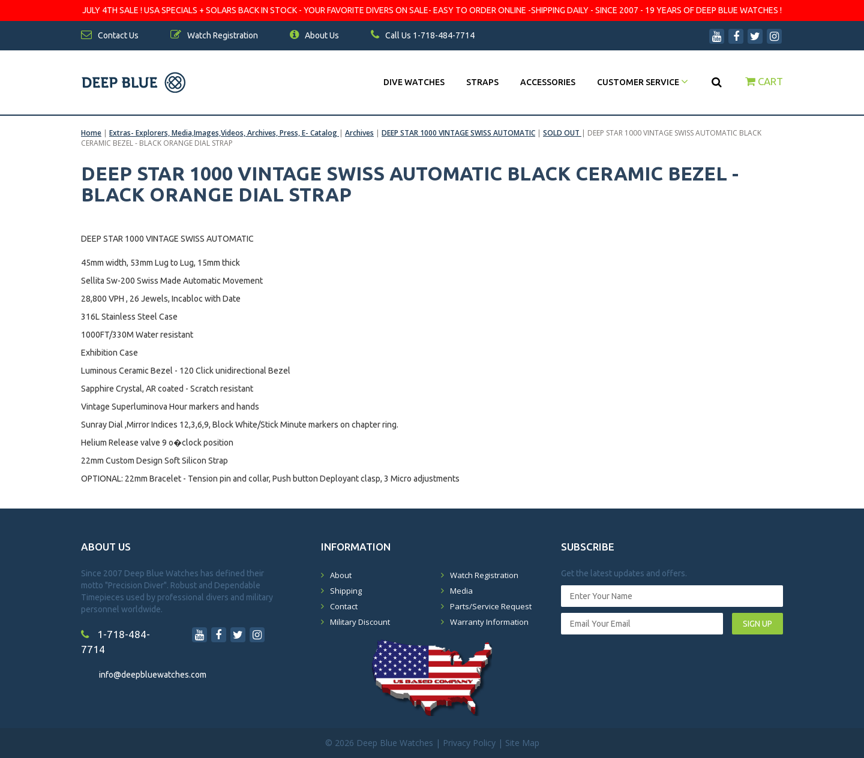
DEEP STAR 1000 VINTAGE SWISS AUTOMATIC (458, 133)
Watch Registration (484, 575)
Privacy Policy (469, 742)
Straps (482, 82)
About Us (314, 35)
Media (461, 590)
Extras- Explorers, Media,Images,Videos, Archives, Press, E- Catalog (224, 133)
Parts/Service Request (491, 606)
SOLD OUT (562, 133)
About (341, 575)
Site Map (522, 742)
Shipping (346, 590)
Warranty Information (489, 621)
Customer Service (642, 82)
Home (91, 133)
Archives (359, 133)
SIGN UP (757, 623)
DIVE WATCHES (414, 82)
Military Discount (360, 621)
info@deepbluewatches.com (152, 674)
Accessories (547, 82)
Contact (344, 606)
